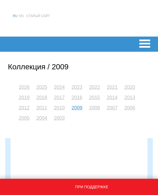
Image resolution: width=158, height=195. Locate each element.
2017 (59, 97)
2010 (59, 107)
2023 (76, 87)
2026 (24, 87)
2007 (112, 107)
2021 (112, 87)
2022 (94, 87)
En (21, 16)
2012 (24, 107)
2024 (59, 87)
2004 (41, 118)
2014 (112, 97)
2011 (41, 107)
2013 (129, 97)
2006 (129, 107)
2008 (94, 107)
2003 (59, 118)
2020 (129, 87)
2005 (24, 118)
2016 (76, 97)
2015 (94, 97)
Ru (15, 16)
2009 (76, 107)
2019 (24, 97)
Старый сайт (38, 16)
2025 (41, 87)
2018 (41, 97)
